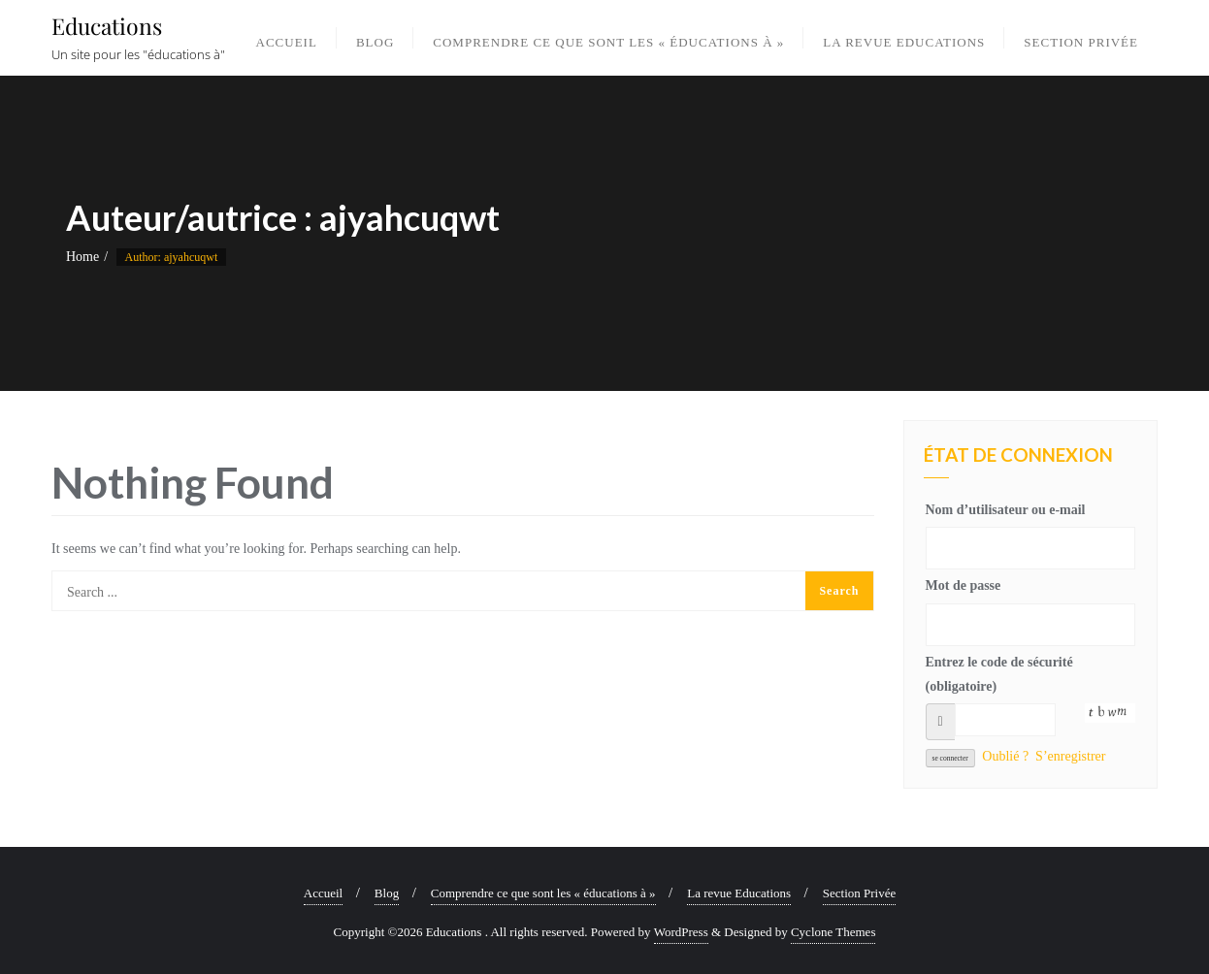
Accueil (323, 893)
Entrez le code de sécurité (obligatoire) (999, 674)
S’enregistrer (1070, 756)
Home (82, 256)
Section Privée (859, 893)
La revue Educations (739, 893)
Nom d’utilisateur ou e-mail (1006, 510)
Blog (387, 893)
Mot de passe (963, 585)
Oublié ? (1005, 756)
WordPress (681, 932)
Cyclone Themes (833, 932)
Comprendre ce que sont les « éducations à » (543, 893)
